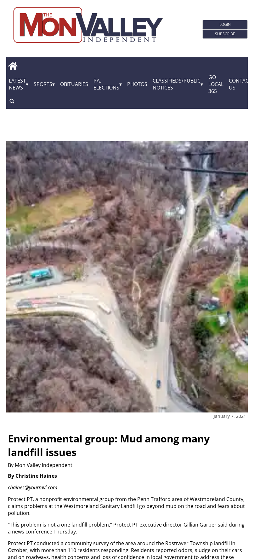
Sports (43, 84)
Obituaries (74, 84)
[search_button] (12, 101)
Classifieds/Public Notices (176, 84)
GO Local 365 (215, 84)
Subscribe (225, 34)
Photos (137, 84)
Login (225, 24)
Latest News (17, 84)
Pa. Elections (106, 84)
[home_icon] (12, 66)
